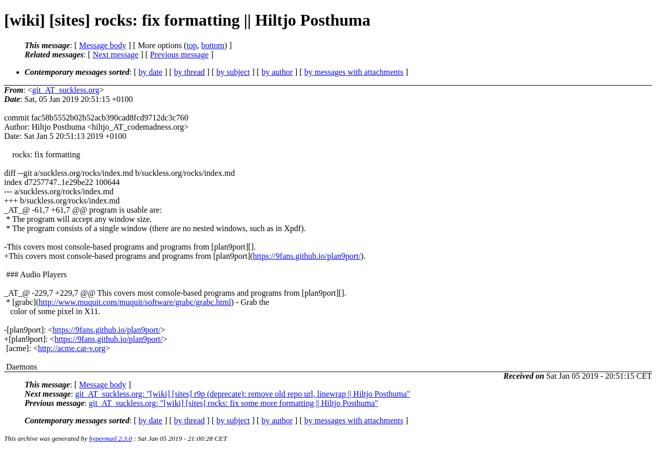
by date (150, 72)
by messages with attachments (353, 72)
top (192, 45)
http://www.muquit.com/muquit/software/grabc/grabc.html (135, 302)
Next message (115, 54)
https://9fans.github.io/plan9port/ (307, 256)
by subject (233, 72)
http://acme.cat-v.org (72, 348)
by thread (189, 72)
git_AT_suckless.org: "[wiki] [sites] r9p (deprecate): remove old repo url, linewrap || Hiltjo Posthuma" (243, 393)
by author (277, 72)
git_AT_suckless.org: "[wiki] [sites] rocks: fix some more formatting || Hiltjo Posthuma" (233, 403)
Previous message (179, 54)
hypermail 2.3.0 (110, 438)
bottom (212, 45)
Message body (102, 45)
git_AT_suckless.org (65, 90)
